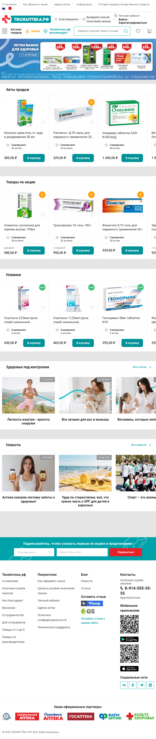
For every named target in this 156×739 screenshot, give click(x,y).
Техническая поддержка (54, 627)
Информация (84, 4)
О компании (9, 4)
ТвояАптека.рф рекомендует (56, 31)
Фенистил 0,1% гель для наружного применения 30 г (122, 227)
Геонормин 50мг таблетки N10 (121, 320)
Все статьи (142, 366)
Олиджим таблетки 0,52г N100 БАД (120, 135)
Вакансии (8, 607)
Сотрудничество (13, 615)
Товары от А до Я (13, 629)
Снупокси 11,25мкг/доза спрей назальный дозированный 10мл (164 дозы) (71, 320)
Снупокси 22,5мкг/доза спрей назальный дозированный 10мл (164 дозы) (22, 320)
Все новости (141, 444)
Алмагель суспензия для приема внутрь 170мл (22, 227)
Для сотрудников (13, 622)
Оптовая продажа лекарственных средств (123, 4)
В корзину (34, 158)
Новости (86, 581)
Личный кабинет (49, 600)
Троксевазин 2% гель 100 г (72, 225)
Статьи (86, 588)
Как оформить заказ (35, 4)
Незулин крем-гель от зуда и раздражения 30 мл (23, 135)
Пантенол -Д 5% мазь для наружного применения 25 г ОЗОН (73, 135)
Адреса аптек (62, 4)
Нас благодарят (12, 600)
